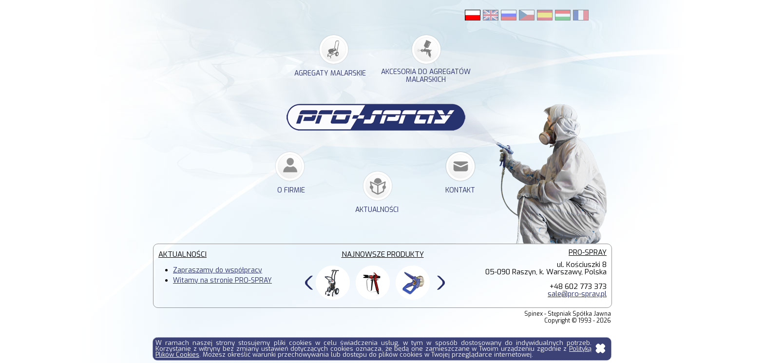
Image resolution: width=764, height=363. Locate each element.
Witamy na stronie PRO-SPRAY (222, 280)
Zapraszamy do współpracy (217, 270)
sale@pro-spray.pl (577, 294)
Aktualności (377, 209)
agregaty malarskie (330, 73)
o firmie (291, 190)
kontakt (460, 190)
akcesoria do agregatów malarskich (426, 76)
